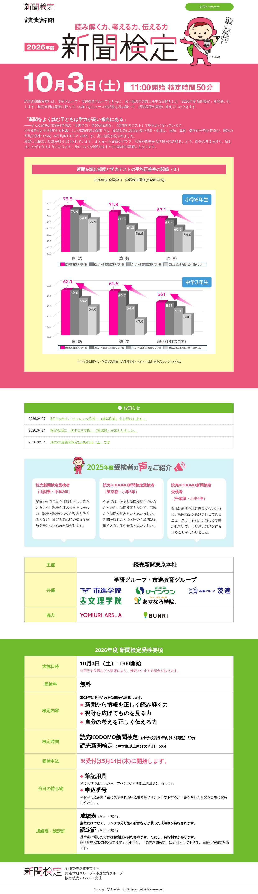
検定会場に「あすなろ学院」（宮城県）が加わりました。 (93, 430)
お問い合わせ (209, 7)
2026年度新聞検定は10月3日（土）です (80, 442)
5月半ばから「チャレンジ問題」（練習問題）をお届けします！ (98, 418)
